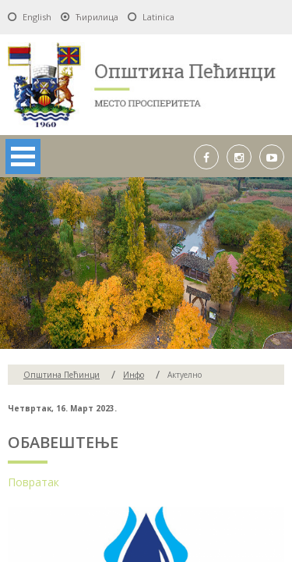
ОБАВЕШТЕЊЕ (63, 442)
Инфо (133, 374)
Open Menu (22, 156)
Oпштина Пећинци (61, 374)
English (37, 17)
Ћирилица (97, 17)
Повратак (33, 482)
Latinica (158, 17)
